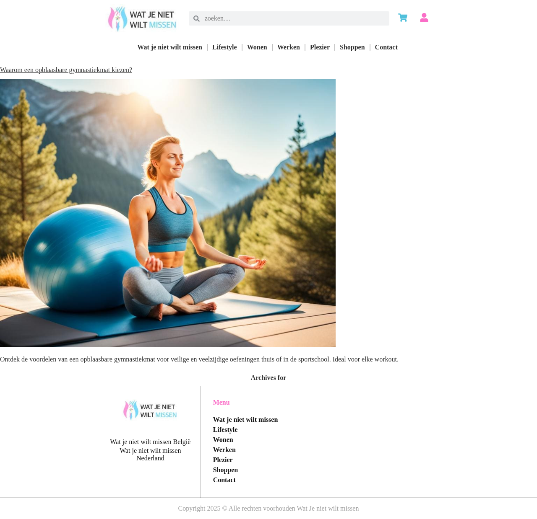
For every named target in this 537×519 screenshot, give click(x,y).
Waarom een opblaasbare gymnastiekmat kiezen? (66, 69)
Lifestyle (224, 47)
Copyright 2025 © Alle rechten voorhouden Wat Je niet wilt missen (268, 508)
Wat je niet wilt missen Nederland (150, 454)
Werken (288, 47)
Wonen (257, 47)
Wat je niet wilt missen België (150, 441)
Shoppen (352, 47)
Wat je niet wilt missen (169, 47)
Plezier (320, 47)
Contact (386, 47)
